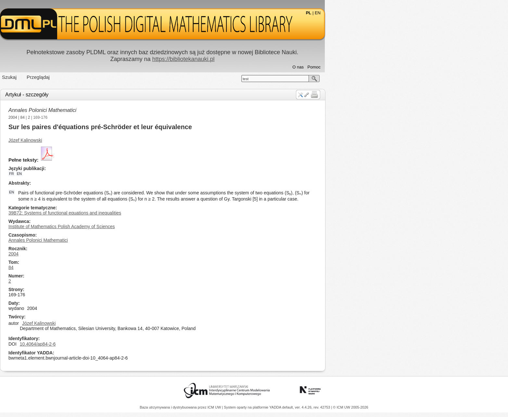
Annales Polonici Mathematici (134, 110)
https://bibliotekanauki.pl (275, 59)
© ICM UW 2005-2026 (350, 407)
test (337, 79)
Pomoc (405, 67)
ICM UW (215, 407)
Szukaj (101, 77)
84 (114, 117)
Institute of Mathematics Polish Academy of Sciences (153, 226)
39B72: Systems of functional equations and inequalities (156, 212)
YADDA (275, 407)
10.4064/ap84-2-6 (129, 344)
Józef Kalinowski (117, 140)
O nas (389, 67)
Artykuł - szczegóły (118, 94)
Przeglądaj (129, 77)
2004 (104, 117)
